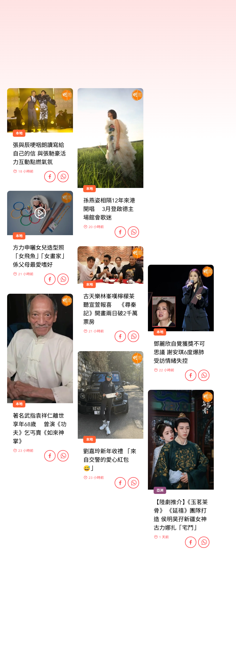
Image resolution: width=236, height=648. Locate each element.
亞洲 (159, 490)
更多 (118, 577)
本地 (89, 285)
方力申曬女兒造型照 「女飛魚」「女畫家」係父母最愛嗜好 (40, 256)
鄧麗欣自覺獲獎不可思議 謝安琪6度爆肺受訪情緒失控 (179, 352)
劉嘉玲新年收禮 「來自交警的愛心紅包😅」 (109, 460)
